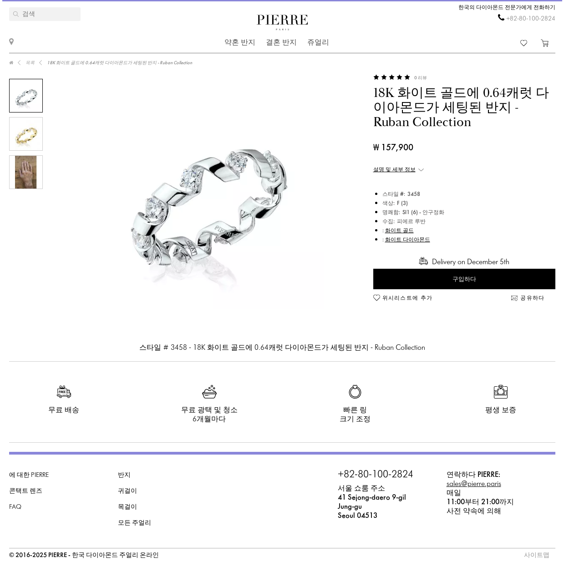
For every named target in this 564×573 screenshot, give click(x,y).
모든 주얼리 (134, 523)
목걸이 (127, 507)
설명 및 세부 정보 (394, 170)
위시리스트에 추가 (407, 298)
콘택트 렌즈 (25, 491)
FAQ (15, 507)
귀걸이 (127, 491)
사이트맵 (536, 555)
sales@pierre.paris (474, 484)
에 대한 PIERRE (29, 475)
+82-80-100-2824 (530, 19)
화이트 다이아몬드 (407, 240)
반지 (124, 475)
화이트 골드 (399, 231)
